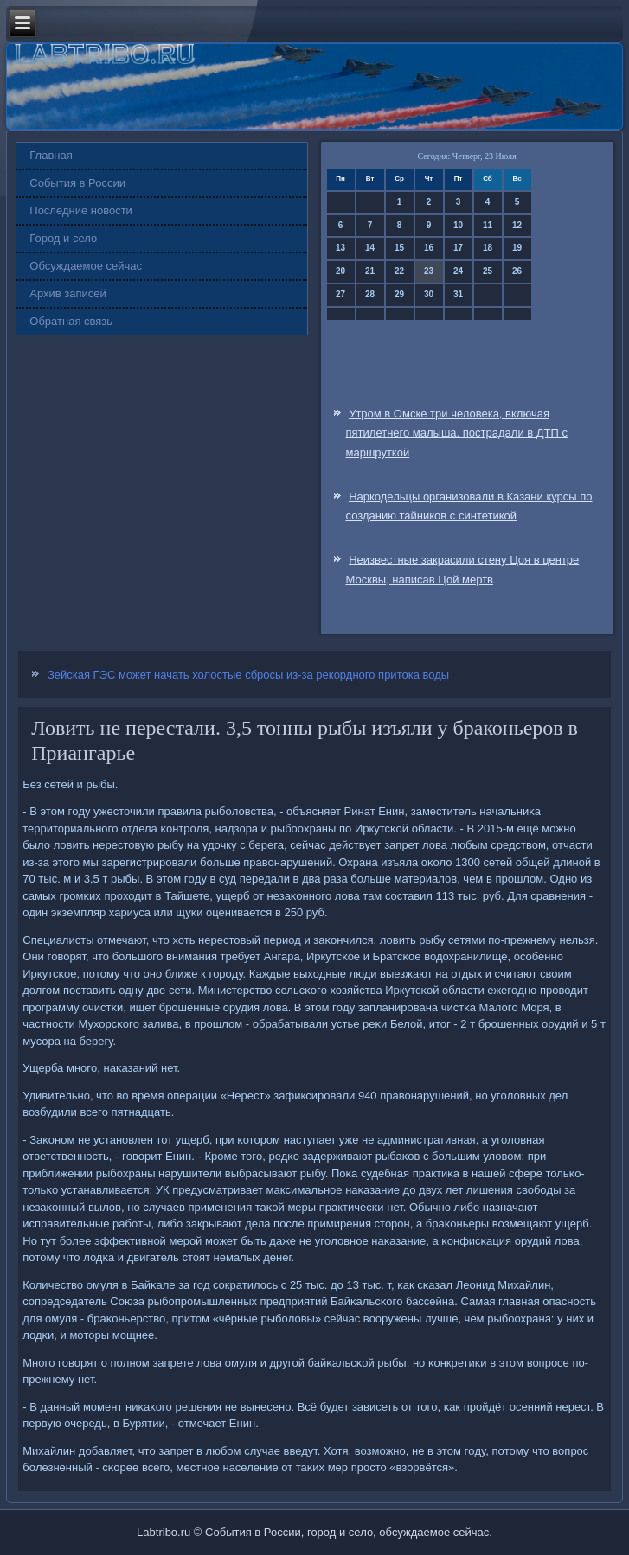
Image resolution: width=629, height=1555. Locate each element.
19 (517, 247)
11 (487, 225)
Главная (50, 155)
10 (458, 225)
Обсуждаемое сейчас (85, 265)
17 (458, 247)
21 (370, 271)
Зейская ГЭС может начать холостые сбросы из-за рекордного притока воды (248, 674)
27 (340, 294)
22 (399, 271)
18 (487, 247)
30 (428, 294)
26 (517, 271)
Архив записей (67, 293)
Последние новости (80, 210)
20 (340, 271)
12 (517, 225)
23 (428, 271)
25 (487, 271)
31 (458, 294)
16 (428, 247)
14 (370, 247)
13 (340, 247)
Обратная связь (70, 321)
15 (399, 247)
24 (458, 271)
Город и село (63, 238)
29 (399, 294)
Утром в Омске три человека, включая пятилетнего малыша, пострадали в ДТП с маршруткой (457, 433)
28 (370, 294)
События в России (77, 182)
